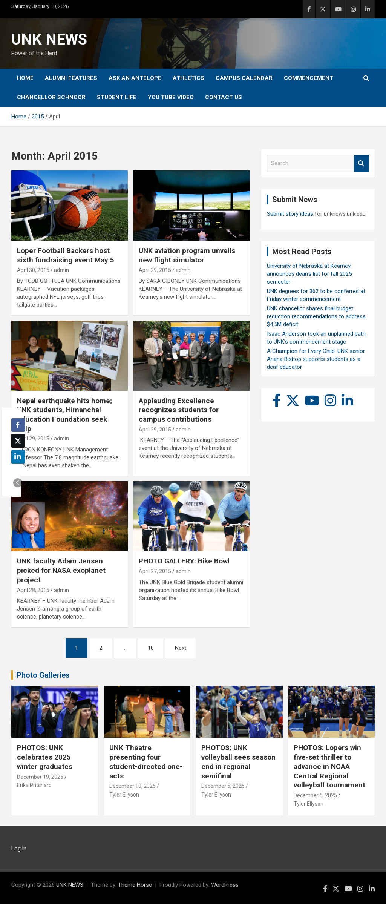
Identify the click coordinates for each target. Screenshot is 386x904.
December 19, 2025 (40, 777)
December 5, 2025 (223, 786)
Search (361, 163)
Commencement (308, 78)
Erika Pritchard (34, 785)
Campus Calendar (244, 78)
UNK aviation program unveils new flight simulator (187, 255)
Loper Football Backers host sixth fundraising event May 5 (65, 255)
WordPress (225, 884)
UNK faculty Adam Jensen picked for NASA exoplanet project (61, 570)
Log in (18, 848)
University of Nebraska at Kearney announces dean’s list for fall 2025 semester (309, 273)
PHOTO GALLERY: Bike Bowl (184, 561)
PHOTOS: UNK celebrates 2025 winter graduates (44, 756)
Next (180, 648)
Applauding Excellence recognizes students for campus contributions (179, 410)
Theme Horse (135, 884)
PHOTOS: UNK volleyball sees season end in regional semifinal (238, 761)
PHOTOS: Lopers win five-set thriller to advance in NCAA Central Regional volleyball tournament (329, 766)
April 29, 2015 (155, 270)
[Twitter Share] (18, 441)
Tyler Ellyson (124, 795)
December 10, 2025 (132, 786)
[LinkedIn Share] (18, 457)
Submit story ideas (290, 213)
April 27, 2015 (155, 571)
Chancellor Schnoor (51, 97)
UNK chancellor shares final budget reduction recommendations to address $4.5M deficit (316, 316)
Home (25, 78)
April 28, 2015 (33, 590)
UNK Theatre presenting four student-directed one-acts (145, 761)
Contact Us (223, 97)
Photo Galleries (43, 675)
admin (61, 270)
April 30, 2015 (33, 270)
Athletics (188, 78)
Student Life (116, 97)
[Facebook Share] (18, 425)
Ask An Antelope (135, 78)
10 (151, 648)
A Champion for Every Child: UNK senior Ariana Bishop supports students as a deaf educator (316, 359)
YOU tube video (171, 97)
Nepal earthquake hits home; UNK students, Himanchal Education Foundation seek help (64, 414)
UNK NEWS (49, 39)
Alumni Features (71, 78)
